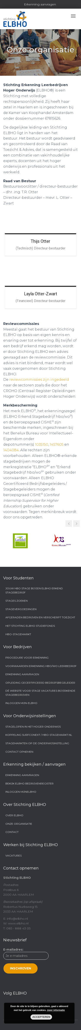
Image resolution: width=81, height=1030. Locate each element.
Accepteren (41, 1017)
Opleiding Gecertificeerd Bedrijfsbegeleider (40, 682)
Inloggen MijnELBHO (20, 791)
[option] (20, 541)
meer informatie (56, 1010)
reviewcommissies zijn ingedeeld (39, 380)
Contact (12, 832)
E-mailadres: (26, 961)
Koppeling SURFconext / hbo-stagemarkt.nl (38, 734)
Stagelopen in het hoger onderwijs (33, 726)
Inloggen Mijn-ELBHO (21, 703)
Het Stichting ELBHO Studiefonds (30, 625)
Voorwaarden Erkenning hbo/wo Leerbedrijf (40, 666)
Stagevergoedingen (21, 609)
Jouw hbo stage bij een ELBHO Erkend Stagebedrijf (34, 590)
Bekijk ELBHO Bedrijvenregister (29, 783)
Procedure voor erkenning (27, 657)
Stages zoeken (16, 600)
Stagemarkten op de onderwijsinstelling (37, 743)
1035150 (41, 444)
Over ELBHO (14, 815)
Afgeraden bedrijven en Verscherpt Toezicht (40, 617)
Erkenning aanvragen (40, 4)
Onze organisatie (18, 823)
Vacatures (13, 855)
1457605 (57, 444)
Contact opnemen (19, 751)
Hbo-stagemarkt (18, 634)
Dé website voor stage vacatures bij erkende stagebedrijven (40, 692)
